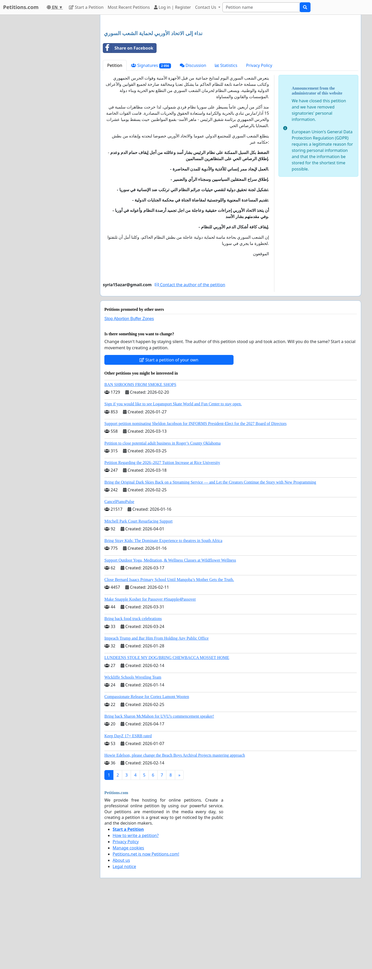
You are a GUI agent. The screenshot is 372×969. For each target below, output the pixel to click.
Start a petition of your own (169, 432)
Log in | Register (172, 7)
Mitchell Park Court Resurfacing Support (138, 593)
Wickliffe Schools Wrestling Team (132, 749)
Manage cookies (128, 920)
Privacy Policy (259, 138)
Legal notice (124, 939)
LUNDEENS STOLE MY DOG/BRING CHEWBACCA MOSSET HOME (166, 730)
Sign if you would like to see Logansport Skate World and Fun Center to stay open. (173, 476)
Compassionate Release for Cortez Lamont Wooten (146, 769)
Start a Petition (86, 7)
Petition (114, 138)
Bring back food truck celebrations (133, 691)
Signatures (151, 138)
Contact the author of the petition (190, 357)
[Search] (261, 7)
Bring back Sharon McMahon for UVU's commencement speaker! (159, 788)
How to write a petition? (136, 908)
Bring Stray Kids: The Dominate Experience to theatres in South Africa (163, 613)
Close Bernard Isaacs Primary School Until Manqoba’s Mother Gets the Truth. (169, 652)
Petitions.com (20, 7)
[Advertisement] (230, 59)
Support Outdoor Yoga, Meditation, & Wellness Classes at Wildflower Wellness (170, 632)
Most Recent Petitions (129, 7)
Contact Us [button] (206, 7)
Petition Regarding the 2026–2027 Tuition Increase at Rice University (162, 535)
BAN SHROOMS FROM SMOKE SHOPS (140, 457)
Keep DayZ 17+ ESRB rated (128, 808)
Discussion (193, 138)
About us (121, 932)
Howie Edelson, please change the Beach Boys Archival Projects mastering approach (174, 827)
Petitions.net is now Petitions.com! (146, 926)
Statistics (226, 138)
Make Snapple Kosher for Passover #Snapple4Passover (150, 671)
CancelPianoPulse (119, 574)
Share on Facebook (128, 120)
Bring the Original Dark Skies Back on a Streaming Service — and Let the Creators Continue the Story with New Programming (210, 554)
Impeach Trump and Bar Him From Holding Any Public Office (156, 710)
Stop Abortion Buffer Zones (129, 391)
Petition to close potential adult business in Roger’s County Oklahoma (162, 515)
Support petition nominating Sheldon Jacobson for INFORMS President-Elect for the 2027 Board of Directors (195, 496)
